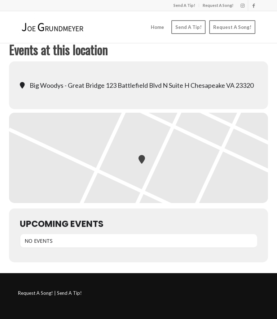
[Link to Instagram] (242, 5)
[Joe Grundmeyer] (52, 27)
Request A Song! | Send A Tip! (50, 293)
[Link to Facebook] (253, 5)
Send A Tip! (184, 5)
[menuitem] (184, 5)
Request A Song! (218, 5)
